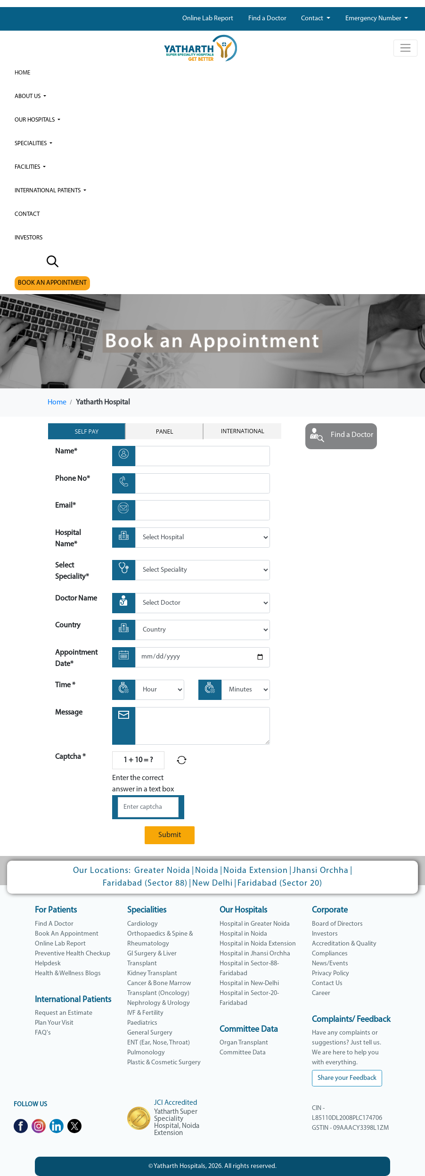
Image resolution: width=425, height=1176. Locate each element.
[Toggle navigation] (405, 48)
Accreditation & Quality (344, 943)
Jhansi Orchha (321, 870)
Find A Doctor (54, 924)
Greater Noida (162, 870)
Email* (65, 506)
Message (68, 712)
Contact (313, 18)
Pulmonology (146, 1052)
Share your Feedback (347, 1078)
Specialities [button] (31, 143)
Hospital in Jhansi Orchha (255, 953)
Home (22, 73)
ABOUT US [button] (28, 96)
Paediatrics (142, 1023)
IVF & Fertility (145, 1013)
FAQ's (43, 1032)
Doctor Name (76, 598)
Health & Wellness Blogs (68, 973)
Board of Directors (337, 924)
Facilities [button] (28, 167)
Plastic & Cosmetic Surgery (164, 1062)
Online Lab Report (207, 18)
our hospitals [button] (35, 120)
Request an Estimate (63, 1013)
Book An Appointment (66, 934)
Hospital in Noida (243, 934)
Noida (207, 870)
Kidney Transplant (152, 973)
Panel (164, 432)
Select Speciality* (72, 571)
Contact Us (327, 983)
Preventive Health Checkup (72, 953)
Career (321, 993)
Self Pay (86, 432)
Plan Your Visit (54, 1023)
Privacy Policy (330, 973)
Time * (65, 685)
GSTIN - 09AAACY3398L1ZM (350, 1128)
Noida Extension (255, 870)
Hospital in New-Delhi (249, 983)
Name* (66, 451)
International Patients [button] (48, 191)
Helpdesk (48, 963)
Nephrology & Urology (158, 1003)
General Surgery (149, 1032)
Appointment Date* (76, 658)
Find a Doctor (267, 18)
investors (28, 238)
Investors (325, 934)
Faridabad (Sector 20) (279, 883)
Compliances (330, 953)
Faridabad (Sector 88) (145, 883)
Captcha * (70, 757)
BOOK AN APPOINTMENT (52, 283)
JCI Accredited (175, 1103)
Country (68, 625)
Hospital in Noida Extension (258, 943)
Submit (169, 835)
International (242, 431)
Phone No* (72, 479)
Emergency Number (374, 18)
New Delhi (212, 883)
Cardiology (142, 924)
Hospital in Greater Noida (255, 924)
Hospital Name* (68, 538)
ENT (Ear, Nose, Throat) (158, 1042)
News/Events (330, 963)
